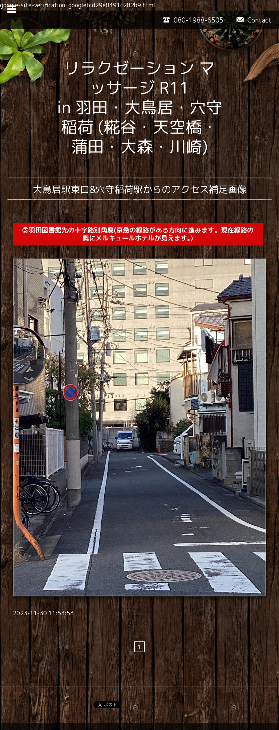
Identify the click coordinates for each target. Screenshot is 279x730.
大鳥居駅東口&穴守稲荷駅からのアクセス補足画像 (140, 189)
